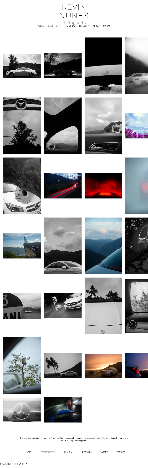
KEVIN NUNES (74, 11)
